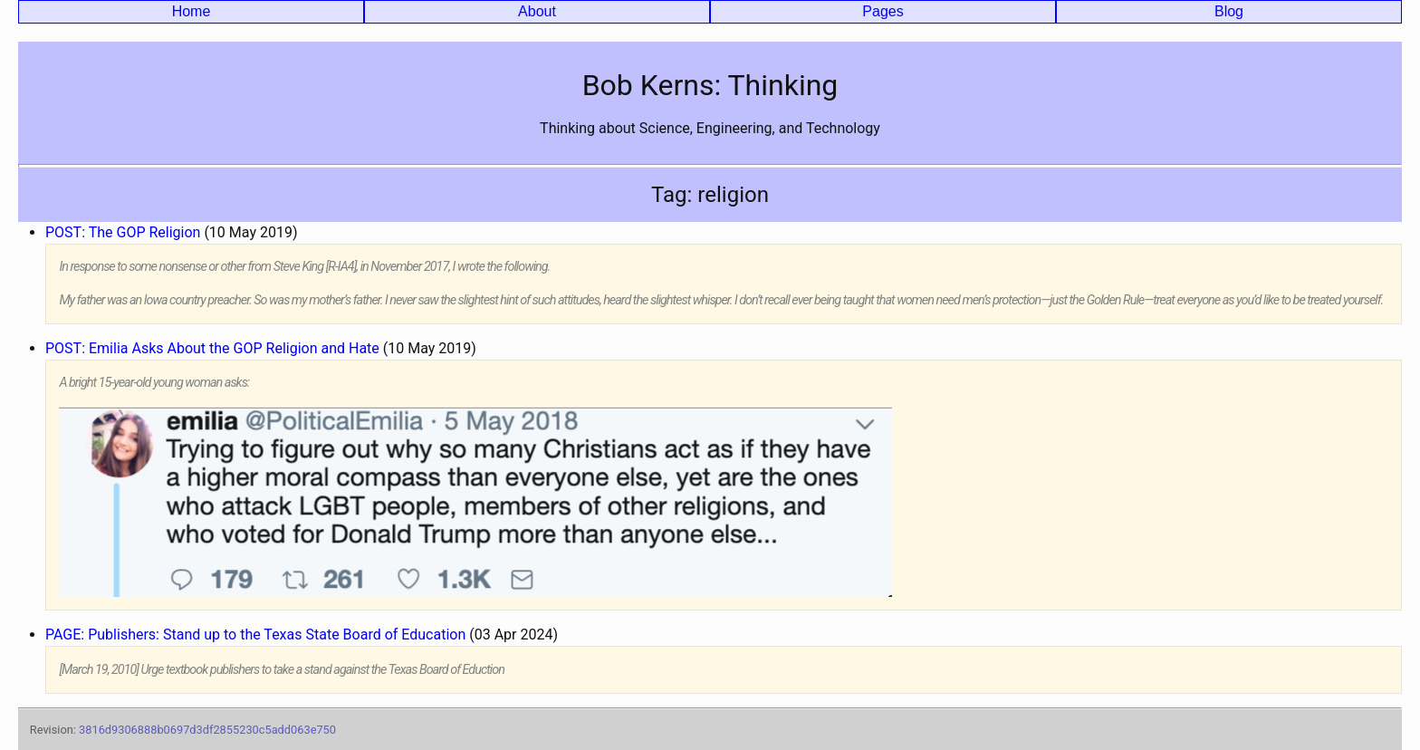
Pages (882, 11)
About (537, 11)
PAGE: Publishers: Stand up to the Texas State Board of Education (255, 634)
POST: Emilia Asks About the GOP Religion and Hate (212, 348)
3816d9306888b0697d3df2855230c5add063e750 (207, 729)
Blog (1228, 11)
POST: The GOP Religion (122, 232)
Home (191, 11)
